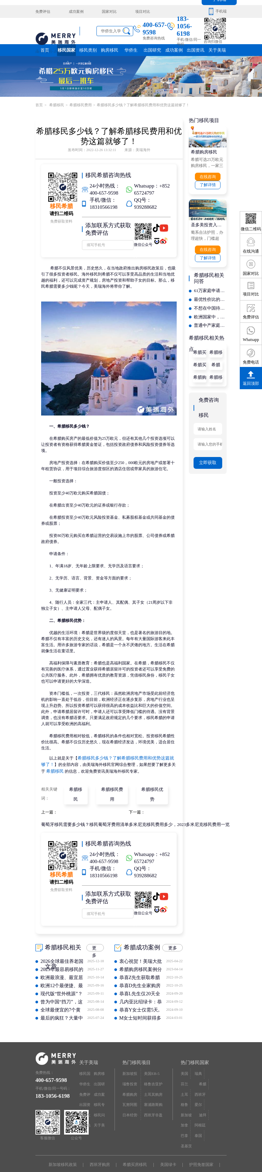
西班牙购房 (101, 1142)
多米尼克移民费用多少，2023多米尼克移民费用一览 (168, 811)
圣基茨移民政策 (135, 1151)
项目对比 (139, 11)
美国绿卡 (166, 1142)
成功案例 (74, 11)
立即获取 (208, 452)
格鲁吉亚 (184, 1080)
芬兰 (211, 1060)
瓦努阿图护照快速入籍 (129, 1090)
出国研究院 (152, 52)
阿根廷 (213, 1088)
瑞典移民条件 (97, 1151)
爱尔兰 (198, 1080)
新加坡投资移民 (129, 1061)
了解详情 (208, 182)
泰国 (198, 1098)
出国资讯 (195, 52)
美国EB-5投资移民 (153, 1061)
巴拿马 (184, 1100)
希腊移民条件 (216, 347)
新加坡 (213, 1079)
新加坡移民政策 (66, 1142)
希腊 (216, 357)
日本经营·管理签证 (130, 1100)
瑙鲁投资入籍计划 (129, 1071)
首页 (45, 50)
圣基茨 (213, 1098)
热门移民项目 (136, 1049)
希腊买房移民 (200, 347)
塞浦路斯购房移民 (153, 1090)
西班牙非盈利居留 (153, 1100)
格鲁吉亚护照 (153, 1071)
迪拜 (184, 1088)
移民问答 (99, 1100)
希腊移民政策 (216, 370)
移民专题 (99, 1090)
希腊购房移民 (203, 150)
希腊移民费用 (80, 104)
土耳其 (198, 1071)
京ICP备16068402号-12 (175, 1159)
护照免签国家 (197, 1142)
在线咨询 (208, 175)
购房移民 (109, 50)
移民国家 (66, 52)
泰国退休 (168, 1151)
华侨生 (131, 50)
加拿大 (198, 1090)
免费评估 (42, 11)
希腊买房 (200, 359)
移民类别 (88, 52)
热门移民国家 (195, 1049)
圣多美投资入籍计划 (208, 222)
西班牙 (213, 1069)
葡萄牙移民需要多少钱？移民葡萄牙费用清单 (81, 811)
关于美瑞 (217, 50)
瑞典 (198, 1060)
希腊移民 (56, 104)
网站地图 (84, 1109)
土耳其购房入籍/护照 (153, 1080)
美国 (184, 1060)
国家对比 (106, 11)
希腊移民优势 (151, 786)
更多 (95, 935)
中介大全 (84, 1100)
